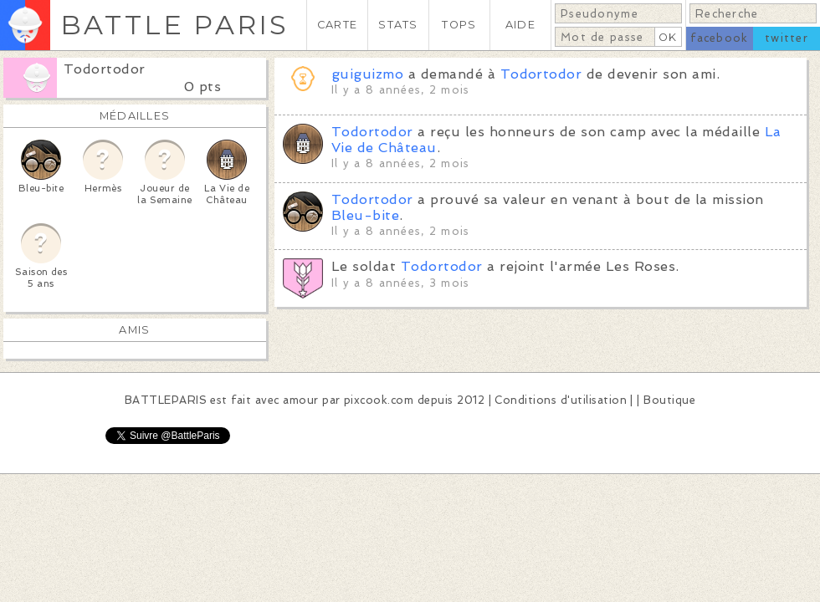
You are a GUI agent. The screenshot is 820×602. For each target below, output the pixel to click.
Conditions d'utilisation (561, 400)
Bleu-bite (365, 215)
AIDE (520, 24)
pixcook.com (378, 400)
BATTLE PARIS (174, 24)
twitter (786, 38)
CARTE (337, 24)
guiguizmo (367, 74)
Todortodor (105, 69)
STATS (398, 24)
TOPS (459, 24)
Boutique (669, 400)
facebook (719, 38)
